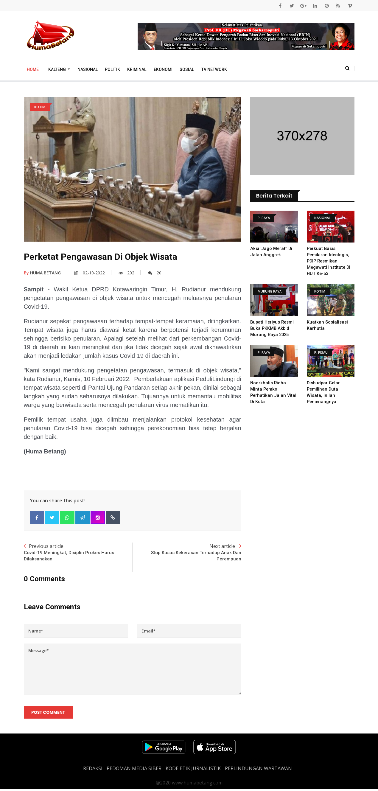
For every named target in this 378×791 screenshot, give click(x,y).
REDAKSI (92, 770)
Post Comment (49, 713)
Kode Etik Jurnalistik (193, 770)
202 (126, 273)
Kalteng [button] (57, 69)
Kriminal (136, 69)
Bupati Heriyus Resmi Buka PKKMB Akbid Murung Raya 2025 (272, 328)
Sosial (187, 69)
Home (33, 69)
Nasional (87, 69)
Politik (112, 69)
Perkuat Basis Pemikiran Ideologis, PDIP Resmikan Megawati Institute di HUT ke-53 (329, 261)
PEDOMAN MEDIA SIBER (134, 770)
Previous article (78, 553)
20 (154, 273)
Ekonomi (163, 69)
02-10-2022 (89, 273)
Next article (187, 553)
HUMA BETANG (42, 273)
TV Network (214, 69)
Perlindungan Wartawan (258, 770)
